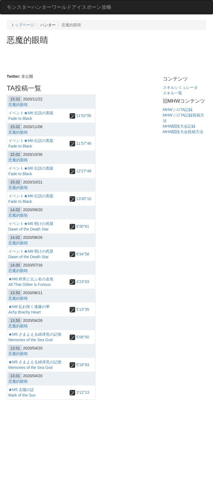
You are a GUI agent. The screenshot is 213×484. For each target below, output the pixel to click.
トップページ (22, 25)
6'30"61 (79, 226)
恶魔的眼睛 (18, 104)
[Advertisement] (108, 59)
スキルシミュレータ (180, 87)
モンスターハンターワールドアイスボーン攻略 (59, 7)
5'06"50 (79, 337)
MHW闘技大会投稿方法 (183, 132)
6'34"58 (79, 254)
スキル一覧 (172, 93)
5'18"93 (79, 365)
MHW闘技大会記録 (179, 126)
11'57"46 (80, 143)
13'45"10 (80, 198)
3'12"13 (79, 392)
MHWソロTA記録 (178, 109)
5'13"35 (79, 309)
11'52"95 (80, 115)
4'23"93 (79, 281)
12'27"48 (80, 171)
